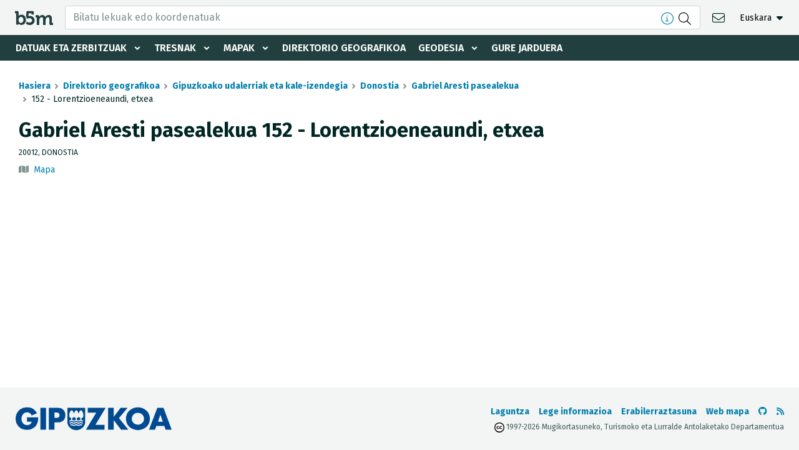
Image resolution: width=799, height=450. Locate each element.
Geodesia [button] (441, 48)
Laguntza (510, 411)
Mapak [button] (239, 48)
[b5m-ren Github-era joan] (762, 411)
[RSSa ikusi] (780, 411)
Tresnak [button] (175, 48)
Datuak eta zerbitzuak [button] (71, 48)
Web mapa (727, 411)
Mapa (44, 169)
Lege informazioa (575, 411)
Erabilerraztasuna (659, 411)
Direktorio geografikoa (344, 48)
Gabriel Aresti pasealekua (465, 86)
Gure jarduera (526, 48)
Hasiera (35, 86)
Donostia (379, 86)
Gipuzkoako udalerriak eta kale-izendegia (260, 86)
